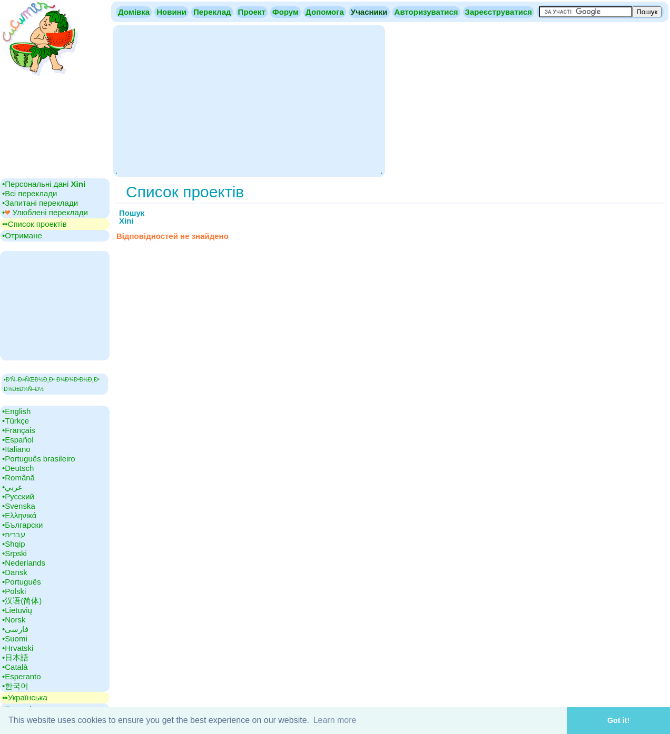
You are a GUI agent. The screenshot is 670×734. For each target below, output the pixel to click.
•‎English (16, 411)
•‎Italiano (16, 449)
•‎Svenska (18, 505)
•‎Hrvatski (17, 647)
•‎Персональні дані (43, 183)
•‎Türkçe (15, 420)
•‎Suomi (14, 638)
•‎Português (21, 581)
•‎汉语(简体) (22, 600)
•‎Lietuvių (17, 610)
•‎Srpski (14, 553)
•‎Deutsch (18, 468)
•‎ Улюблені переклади (45, 212)
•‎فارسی (15, 629)
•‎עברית (13, 534)
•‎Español (17, 439)
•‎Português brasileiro (38, 458)
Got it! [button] (618, 720)
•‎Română (18, 477)
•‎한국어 (15, 685)
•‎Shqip (13, 543)
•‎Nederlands (23, 562)
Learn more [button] (335, 720)
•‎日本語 (15, 657)
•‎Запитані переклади (40, 202)
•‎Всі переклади (29, 193)
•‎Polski (14, 591)
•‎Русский (18, 496)
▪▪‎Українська (24, 697)
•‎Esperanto (21, 676)
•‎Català (15, 666)
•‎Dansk (14, 572)
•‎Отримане (22, 235)
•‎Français (18, 430)
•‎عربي (12, 486)
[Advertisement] (249, 100)
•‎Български (22, 524)
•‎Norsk (13, 619)
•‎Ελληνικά (19, 515)
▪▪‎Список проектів (34, 223)
